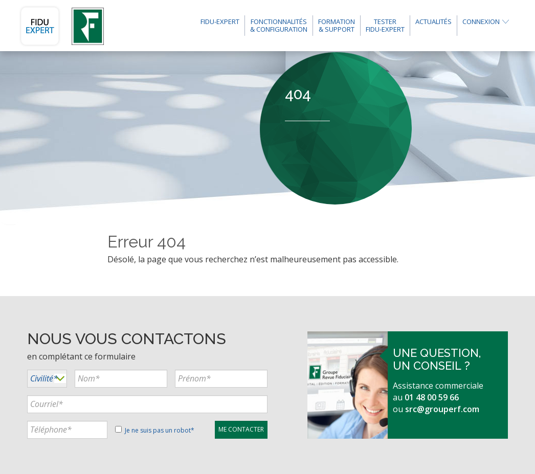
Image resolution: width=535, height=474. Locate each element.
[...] (121, 379)
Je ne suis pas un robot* (154, 430)
